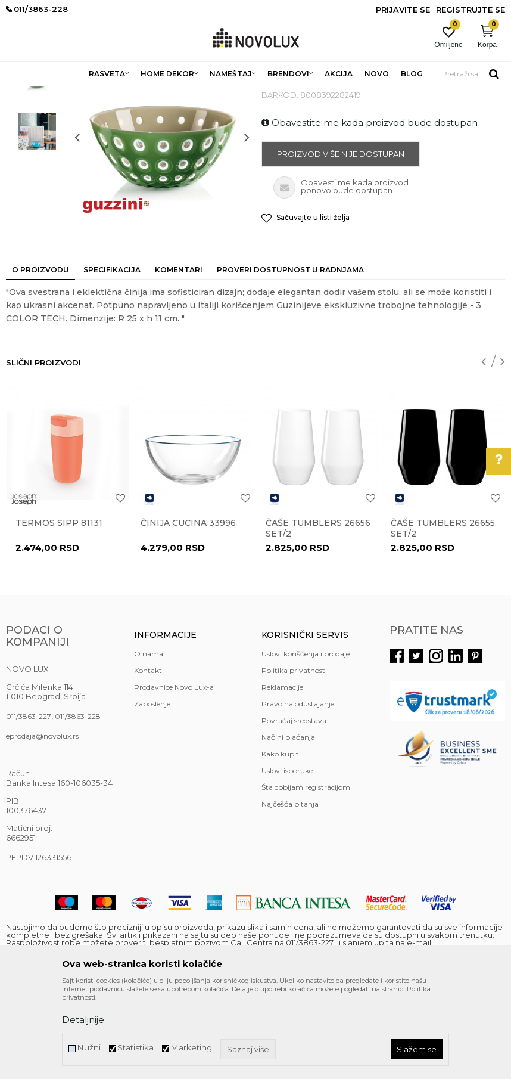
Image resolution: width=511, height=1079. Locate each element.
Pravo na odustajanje (297, 790)
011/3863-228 (78, 802)
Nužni (89, 1047)
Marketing (191, 1047)
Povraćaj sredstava (293, 806)
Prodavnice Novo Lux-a (174, 773)
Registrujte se (470, 9)
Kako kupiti (281, 840)
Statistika (135, 1047)
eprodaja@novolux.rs (42, 822)
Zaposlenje (152, 790)
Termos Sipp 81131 (58, 609)
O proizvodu (40, 356)
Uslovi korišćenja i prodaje (305, 740)
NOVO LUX (25, 93)
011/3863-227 (28, 802)
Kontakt (148, 756)
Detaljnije (83, 1019)
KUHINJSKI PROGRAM (195, 93)
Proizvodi (70, 93)
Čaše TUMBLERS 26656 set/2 (318, 614)
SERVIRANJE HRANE (279, 93)
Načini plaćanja (288, 823)
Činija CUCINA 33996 (188, 609)
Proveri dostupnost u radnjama (290, 356)
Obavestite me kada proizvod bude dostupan (369, 209)
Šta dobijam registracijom (305, 873)
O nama (148, 740)
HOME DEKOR (121, 93)
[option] (37, 163)
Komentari (178, 356)
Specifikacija (112, 356)
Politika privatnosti (294, 756)
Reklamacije (282, 773)
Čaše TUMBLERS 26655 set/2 (443, 614)
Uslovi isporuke (287, 856)
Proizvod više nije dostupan (340, 240)
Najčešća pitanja (290, 890)
